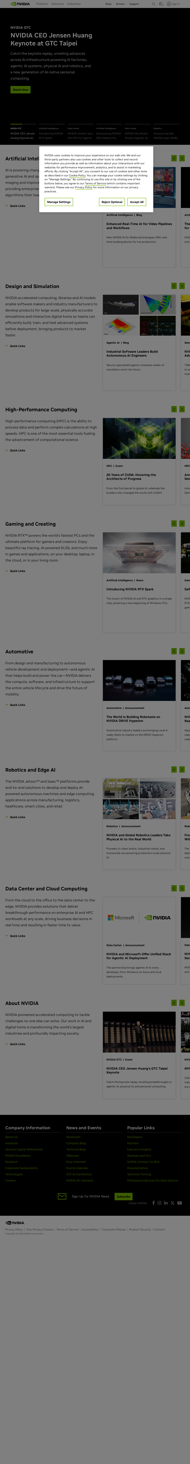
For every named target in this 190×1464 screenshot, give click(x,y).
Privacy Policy (83, 187)
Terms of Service (95, 183)
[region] (96, 179)
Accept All (137, 202)
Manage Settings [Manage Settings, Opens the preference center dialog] (58, 202)
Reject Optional (112, 202)
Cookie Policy (77, 175)
